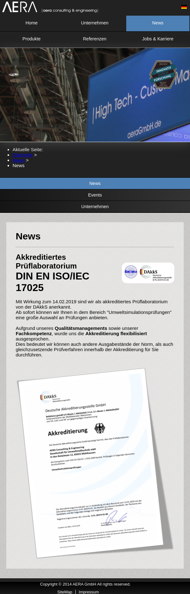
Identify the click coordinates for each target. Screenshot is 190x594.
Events (95, 194)
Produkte (32, 38)
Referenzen (94, 38)
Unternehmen (94, 22)
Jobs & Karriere (158, 38)
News (157, 22)
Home (31, 22)
